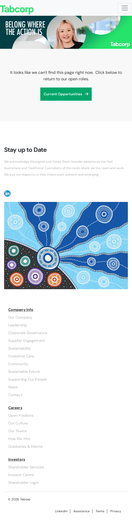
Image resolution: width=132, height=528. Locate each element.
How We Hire (19, 438)
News (13, 387)
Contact (15, 394)
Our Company (20, 317)
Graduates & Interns (25, 446)
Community (18, 363)
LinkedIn (61, 511)
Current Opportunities (63, 94)
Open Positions (21, 415)
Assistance (81, 511)
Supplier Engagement (26, 340)
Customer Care (21, 356)
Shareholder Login (23, 482)
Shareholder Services (26, 467)
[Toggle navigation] (125, 8)
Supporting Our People (27, 379)
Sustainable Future (24, 371)
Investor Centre (21, 474)
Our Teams (17, 431)
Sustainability (19, 348)
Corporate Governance (27, 332)
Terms (100, 511)
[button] (7, 193)
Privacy (115, 511)
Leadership (17, 325)
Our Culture (18, 423)
